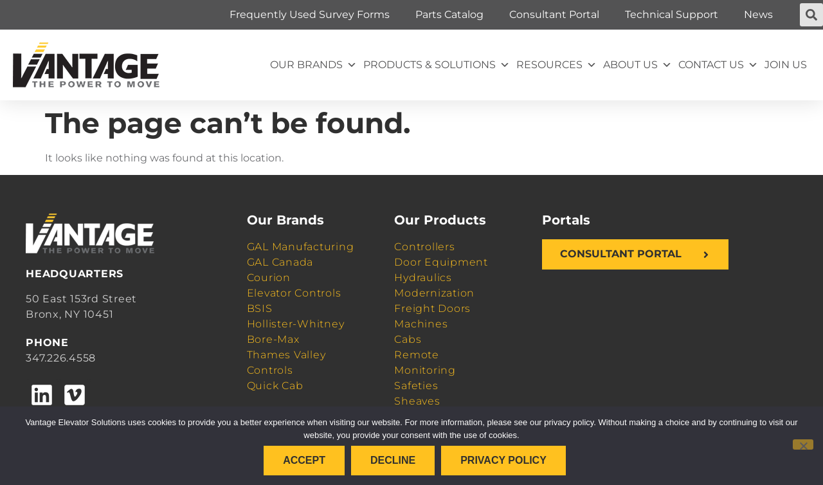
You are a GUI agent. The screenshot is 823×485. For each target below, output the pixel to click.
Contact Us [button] (718, 65)
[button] (811, 14)
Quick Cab (275, 386)
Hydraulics (423, 277)
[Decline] (803, 444)
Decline (392, 460)
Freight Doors (432, 308)
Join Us (785, 65)
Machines (421, 324)
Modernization (434, 293)
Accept (304, 460)
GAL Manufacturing (300, 247)
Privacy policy (503, 460)
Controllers (424, 247)
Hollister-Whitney (296, 324)
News (758, 14)
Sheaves (417, 401)
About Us (637, 65)
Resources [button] (556, 65)
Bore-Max (273, 339)
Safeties (416, 386)
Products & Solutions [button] (436, 65)
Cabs (407, 339)
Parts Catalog (449, 14)
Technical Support (671, 14)
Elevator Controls (294, 293)
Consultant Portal (554, 14)
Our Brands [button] (313, 65)
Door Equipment (441, 262)
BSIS (260, 308)
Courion (269, 277)
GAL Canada (280, 262)
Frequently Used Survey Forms (310, 14)
